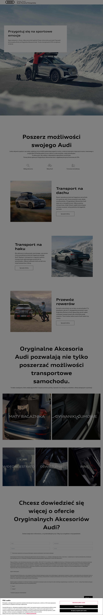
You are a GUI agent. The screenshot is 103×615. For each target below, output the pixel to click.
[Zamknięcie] (100, 606)
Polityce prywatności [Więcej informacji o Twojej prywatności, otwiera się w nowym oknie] (31, 613)
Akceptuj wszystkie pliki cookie (78, 610)
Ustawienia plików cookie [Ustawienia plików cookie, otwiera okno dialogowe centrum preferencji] (79, 602)
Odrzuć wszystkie (79, 606)
